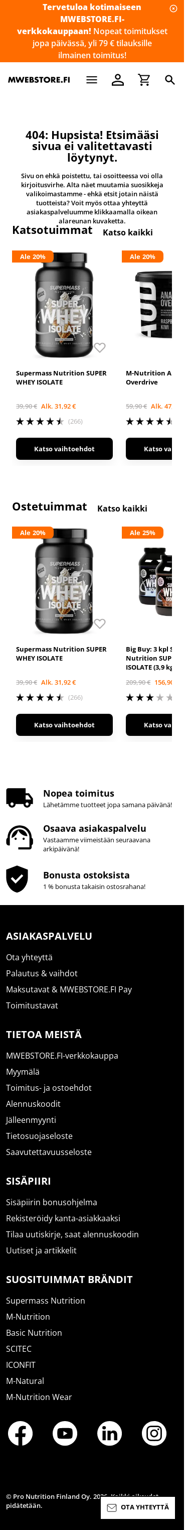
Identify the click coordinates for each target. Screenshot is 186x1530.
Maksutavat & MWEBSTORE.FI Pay (69, 989)
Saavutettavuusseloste (49, 1152)
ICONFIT (21, 1364)
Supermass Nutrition (45, 1300)
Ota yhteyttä (29, 957)
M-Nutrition (28, 1316)
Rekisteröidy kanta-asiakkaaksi (63, 1218)
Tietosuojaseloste (39, 1135)
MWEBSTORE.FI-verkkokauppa (62, 1055)
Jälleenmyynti (31, 1119)
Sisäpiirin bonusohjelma (51, 1202)
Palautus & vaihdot (42, 973)
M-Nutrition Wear (39, 1396)
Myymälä (23, 1071)
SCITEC (19, 1348)
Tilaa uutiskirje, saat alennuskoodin (72, 1234)
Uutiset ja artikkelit (41, 1250)
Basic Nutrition (34, 1332)
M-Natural (25, 1380)
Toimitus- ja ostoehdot (49, 1087)
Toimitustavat (32, 1005)
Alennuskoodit (33, 1103)
